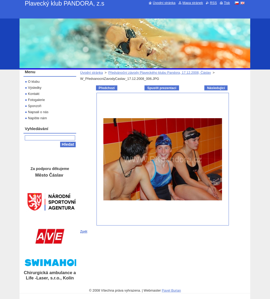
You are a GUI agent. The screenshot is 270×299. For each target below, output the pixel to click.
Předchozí (107, 88)
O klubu (34, 82)
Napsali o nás (38, 112)
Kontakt (33, 94)
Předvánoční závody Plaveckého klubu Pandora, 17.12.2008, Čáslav (159, 73)
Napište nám (37, 118)
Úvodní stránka (91, 73)
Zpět (83, 231)
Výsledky (34, 88)
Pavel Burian (171, 290)
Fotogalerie (36, 100)
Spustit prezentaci (161, 88)
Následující (216, 88)
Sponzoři (34, 106)
